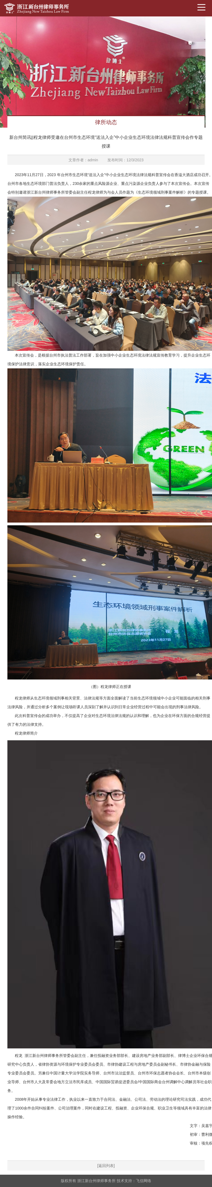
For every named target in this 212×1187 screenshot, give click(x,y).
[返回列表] (106, 1165)
